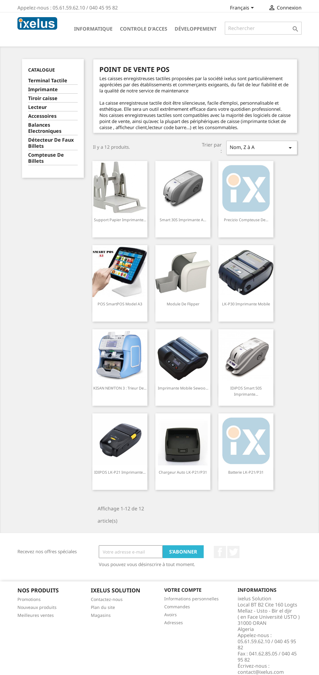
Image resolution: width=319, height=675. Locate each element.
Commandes (177, 607)
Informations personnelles (191, 599)
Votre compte (183, 590)
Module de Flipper (183, 304)
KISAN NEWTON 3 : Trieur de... (120, 388)
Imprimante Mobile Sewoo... (183, 388)
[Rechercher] (263, 28)
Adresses (173, 622)
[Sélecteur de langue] (243, 8)
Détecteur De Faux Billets (51, 143)
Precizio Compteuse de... (246, 219)
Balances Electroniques (44, 128)
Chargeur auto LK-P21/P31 (183, 472)
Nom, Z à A (262, 147)
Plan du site (103, 607)
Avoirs (170, 614)
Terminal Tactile (47, 80)
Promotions (29, 599)
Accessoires (42, 116)
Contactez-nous (107, 599)
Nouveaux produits (37, 607)
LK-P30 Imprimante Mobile (246, 304)
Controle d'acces (143, 28)
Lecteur (37, 107)
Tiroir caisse (42, 98)
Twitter (233, 552)
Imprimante (43, 89)
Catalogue (41, 70)
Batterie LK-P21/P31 (246, 472)
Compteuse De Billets (46, 158)
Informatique (93, 28)
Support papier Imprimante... (120, 219)
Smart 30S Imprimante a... (183, 219)
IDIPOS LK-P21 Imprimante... (120, 472)
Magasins (101, 615)
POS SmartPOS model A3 (120, 304)
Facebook (220, 552)
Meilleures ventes (35, 615)
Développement (196, 28)
